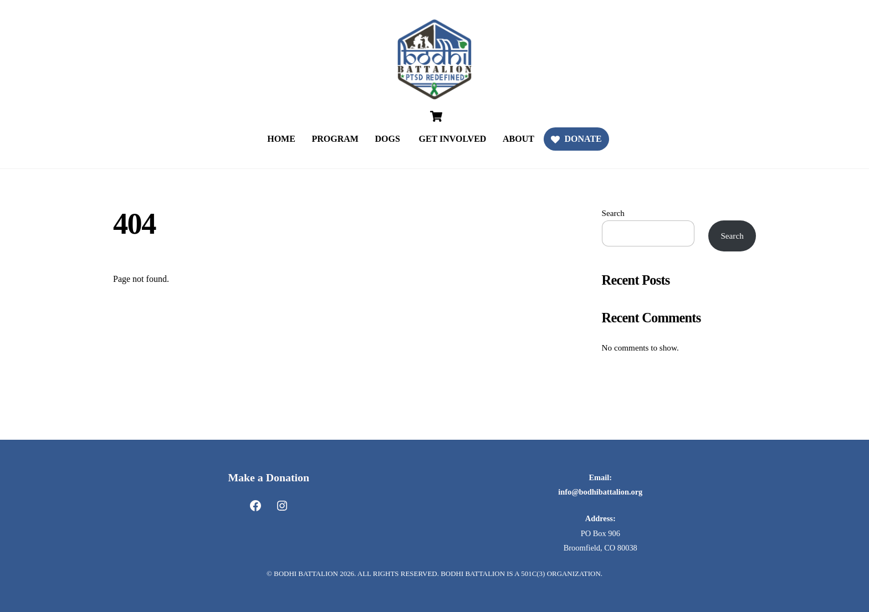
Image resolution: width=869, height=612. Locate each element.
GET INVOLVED (452, 138)
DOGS (387, 138)
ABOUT (518, 138)
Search (613, 213)
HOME (281, 138)
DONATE (576, 138)
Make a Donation (268, 477)
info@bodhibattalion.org (600, 491)
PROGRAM (334, 138)
